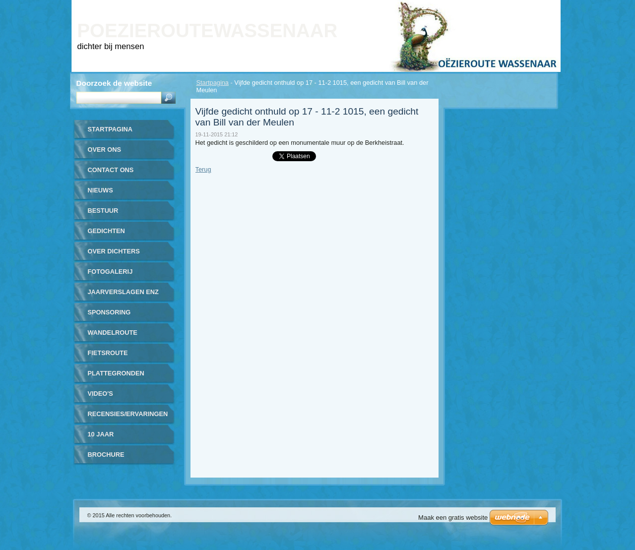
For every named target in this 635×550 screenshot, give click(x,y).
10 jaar (101, 434)
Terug (203, 169)
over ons (105, 149)
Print (482, 6)
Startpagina (212, 82)
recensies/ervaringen (128, 414)
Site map (513, 6)
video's (100, 393)
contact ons (111, 170)
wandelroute (112, 332)
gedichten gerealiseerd (113, 234)
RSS (542, 6)
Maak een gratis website (453, 517)
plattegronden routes (116, 376)
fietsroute (108, 353)
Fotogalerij (110, 271)
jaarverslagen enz (123, 292)
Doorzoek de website (114, 83)
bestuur (103, 210)
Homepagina (446, 6)
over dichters (114, 251)
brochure (106, 454)
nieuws (100, 190)
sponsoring (109, 312)
